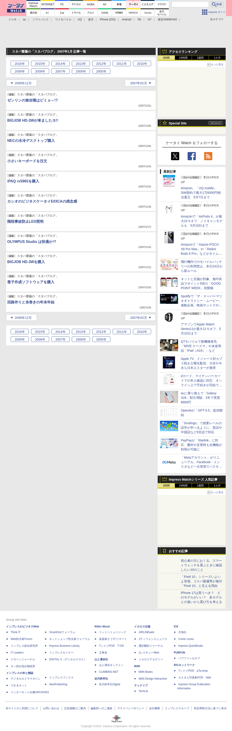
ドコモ (12, 19)
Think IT (15, 632)
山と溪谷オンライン (111, 665)
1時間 (166, 57)
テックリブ (141, 685)
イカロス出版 (142, 626)
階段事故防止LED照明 (25, 221)
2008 (40, 71)
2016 (19, 63)
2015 (40, 63)
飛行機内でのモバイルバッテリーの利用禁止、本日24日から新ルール (201, 266)
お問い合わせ (51, 708)
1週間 (200, 57)
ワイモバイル (63, 19)
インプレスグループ (177, 708)
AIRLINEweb (146, 632)
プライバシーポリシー (130, 708)
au (24, 19)
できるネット (19, 685)
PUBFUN (179, 652)
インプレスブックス (61, 677)
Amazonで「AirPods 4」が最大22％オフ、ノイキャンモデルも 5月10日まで (201, 221)
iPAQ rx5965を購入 (23, 181)
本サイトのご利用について (22, 708)
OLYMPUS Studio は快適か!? (31, 242)
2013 (81, 63)
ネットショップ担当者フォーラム (69, 639)
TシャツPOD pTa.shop (193, 670)
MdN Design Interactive (153, 678)
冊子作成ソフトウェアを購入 (30, 282)
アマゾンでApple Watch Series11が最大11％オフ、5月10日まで (201, 328)
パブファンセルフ (189, 658)
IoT (150, 19)
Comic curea (185, 639)
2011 (121, 63)
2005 (101, 71)
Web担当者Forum (21, 639)
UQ (80, 19)
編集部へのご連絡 (101, 708)
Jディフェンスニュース (153, 639)
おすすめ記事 (178, 551)
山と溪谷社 (101, 659)
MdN (137, 666)
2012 (101, 63)
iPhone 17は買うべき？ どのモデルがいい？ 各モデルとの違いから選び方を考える (201, 597)
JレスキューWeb (149, 652)
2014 (60, 63)
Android (126, 19)
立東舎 (103, 652)
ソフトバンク (40, 19)
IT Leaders (17, 652)
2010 (142, 63)
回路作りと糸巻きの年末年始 (30, 302)
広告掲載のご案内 (75, 708)
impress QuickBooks (190, 645)
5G (139, 19)
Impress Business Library (64, 645)
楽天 (91, 19)
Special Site (178, 123)
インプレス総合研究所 (24, 645)
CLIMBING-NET (108, 671)
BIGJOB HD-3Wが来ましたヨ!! (32, 120)
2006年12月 (23, 83)
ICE (176, 626)
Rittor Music (102, 626)
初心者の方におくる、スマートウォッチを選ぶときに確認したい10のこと (201, 565)
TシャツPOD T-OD (111, 645)
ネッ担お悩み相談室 (23, 666)
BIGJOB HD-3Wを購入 (26, 262)
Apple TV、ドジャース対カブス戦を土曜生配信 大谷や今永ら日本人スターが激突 (201, 363)
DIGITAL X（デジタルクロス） (68, 659)
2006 (81, 71)
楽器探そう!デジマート (113, 639)
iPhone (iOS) (108, 19)
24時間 (183, 57)
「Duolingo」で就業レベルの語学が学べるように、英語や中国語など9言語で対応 (201, 427)
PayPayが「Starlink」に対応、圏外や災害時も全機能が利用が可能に (201, 444)
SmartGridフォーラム (62, 632)
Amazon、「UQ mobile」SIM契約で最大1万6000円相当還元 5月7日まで (201, 192)
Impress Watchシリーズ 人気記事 (193, 479)
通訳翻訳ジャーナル (151, 645)
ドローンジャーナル (23, 659)
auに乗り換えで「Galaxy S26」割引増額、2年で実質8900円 (200, 397)
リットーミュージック (112, 632)
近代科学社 (101, 678)
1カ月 (217, 57)
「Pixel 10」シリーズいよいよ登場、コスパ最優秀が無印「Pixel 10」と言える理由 (201, 581)
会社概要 (154, 708)
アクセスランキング (183, 51)
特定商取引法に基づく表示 (210, 708)
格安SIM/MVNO (167, 19)
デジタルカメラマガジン (26, 678)
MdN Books (146, 671)
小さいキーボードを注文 (27, 161)
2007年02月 (138, 83)
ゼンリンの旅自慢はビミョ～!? (32, 100)
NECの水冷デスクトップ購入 (31, 141)
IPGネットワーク (184, 665)
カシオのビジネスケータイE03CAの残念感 (42, 201)
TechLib (143, 691)
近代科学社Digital (109, 684)
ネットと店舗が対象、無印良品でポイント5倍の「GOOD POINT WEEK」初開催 (201, 283)
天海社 (182, 632)
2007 (60, 71)
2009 (19, 71)
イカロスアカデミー (151, 659)
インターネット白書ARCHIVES (30, 692)
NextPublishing (58, 684)
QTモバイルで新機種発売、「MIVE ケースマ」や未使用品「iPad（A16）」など (201, 346)
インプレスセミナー (61, 652)
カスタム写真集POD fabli (194, 677)
